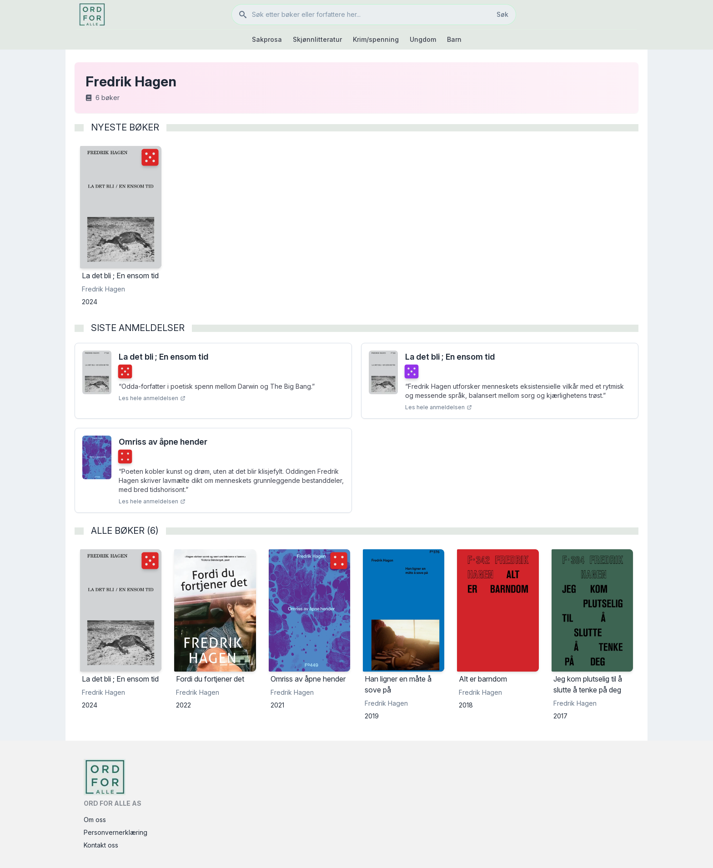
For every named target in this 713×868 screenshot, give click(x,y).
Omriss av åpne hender (163, 442)
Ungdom (423, 39)
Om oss (95, 819)
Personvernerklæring (115, 832)
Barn (454, 39)
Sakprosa (267, 39)
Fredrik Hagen (103, 289)
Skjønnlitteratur (317, 39)
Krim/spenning (376, 39)
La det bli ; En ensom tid (163, 356)
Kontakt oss (101, 845)
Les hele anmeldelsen (152, 398)
